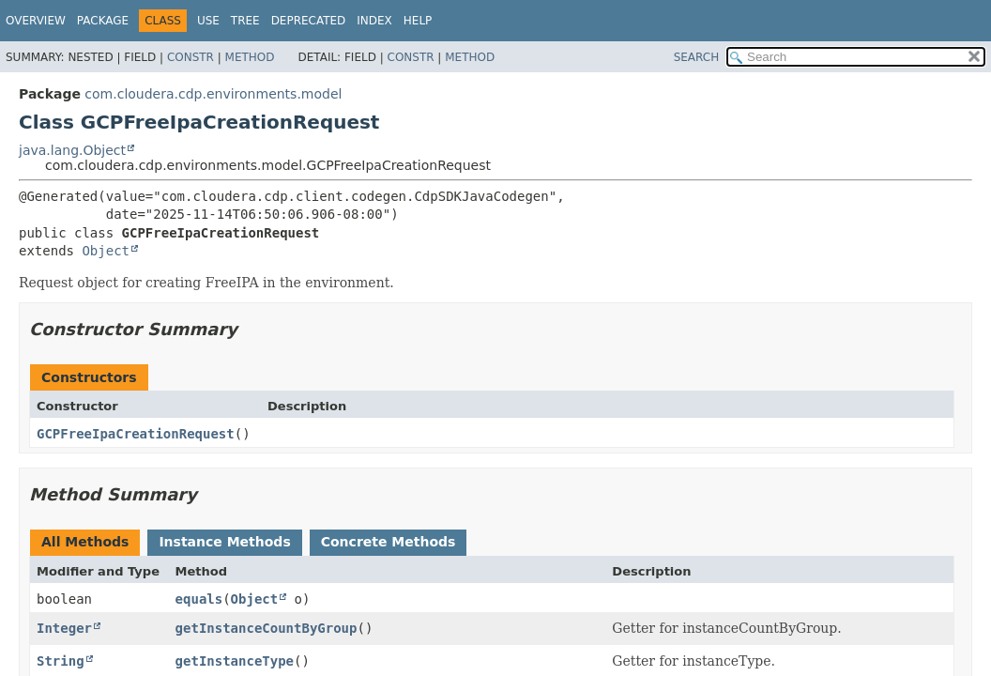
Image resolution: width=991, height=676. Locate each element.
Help (418, 20)
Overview (36, 20)
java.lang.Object (72, 150)
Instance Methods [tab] (224, 541)
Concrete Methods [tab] (388, 541)
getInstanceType (234, 660)
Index (374, 20)
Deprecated (308, 20)
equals (199, 599)
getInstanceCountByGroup (266, 628)
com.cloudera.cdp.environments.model (213, 93)
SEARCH (697, 57)
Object (106, 250)
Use (208, 20)
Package (103, 20)
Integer (64, 628)
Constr (190, 57)
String (60, 660)
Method (250, 57)
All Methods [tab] (85, 541)
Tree (245, 20)
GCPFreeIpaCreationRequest (136, 433)
